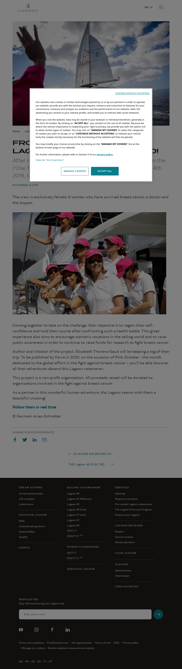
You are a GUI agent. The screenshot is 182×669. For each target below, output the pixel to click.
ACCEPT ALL (105, 171)
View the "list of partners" (50, 160)
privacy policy (105, 154)
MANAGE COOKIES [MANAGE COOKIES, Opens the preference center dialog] (75, 171)
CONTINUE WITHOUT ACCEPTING (132, 93)
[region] (91, 135)
